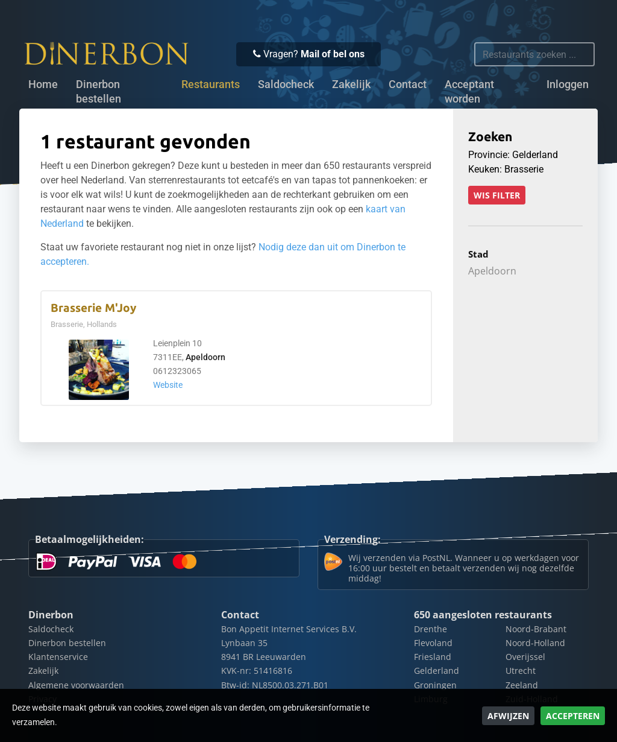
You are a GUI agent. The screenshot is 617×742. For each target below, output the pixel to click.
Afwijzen (508, 715)
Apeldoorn (205, 357)
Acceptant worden (469, 91)
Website (168, 385)
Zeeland (522, 685)
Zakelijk (351, 84)
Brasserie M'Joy (93, 308)
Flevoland (433, 642)
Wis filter (497, 195)
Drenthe (430, 629)
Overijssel (525, 656)
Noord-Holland (535, 642)
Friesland (432, 656)
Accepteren (573, 715)
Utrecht (521, 670)
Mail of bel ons (333, 54)
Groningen (435, 685)
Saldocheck (286, 84)
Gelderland (436, 670)
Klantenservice (58, 656)
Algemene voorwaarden (76, 685)
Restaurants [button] (210, 84)
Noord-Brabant (536, 629)
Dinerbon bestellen (98, 91)
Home (43, 84)
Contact (408, 84)
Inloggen (568, 84)
